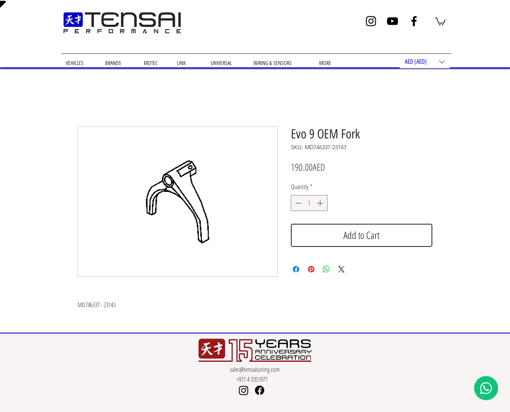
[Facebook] (414, 21)
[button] (440, 21)
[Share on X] (341, 269)
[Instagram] (371, 21)
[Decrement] (297, 203)
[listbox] (425, 61)
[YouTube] (392, 21)
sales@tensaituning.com (255, 369)
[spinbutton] (309, 203)
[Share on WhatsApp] (326, 269)
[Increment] (320, 203)
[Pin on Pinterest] (311, 269)
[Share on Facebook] (296, 269)
